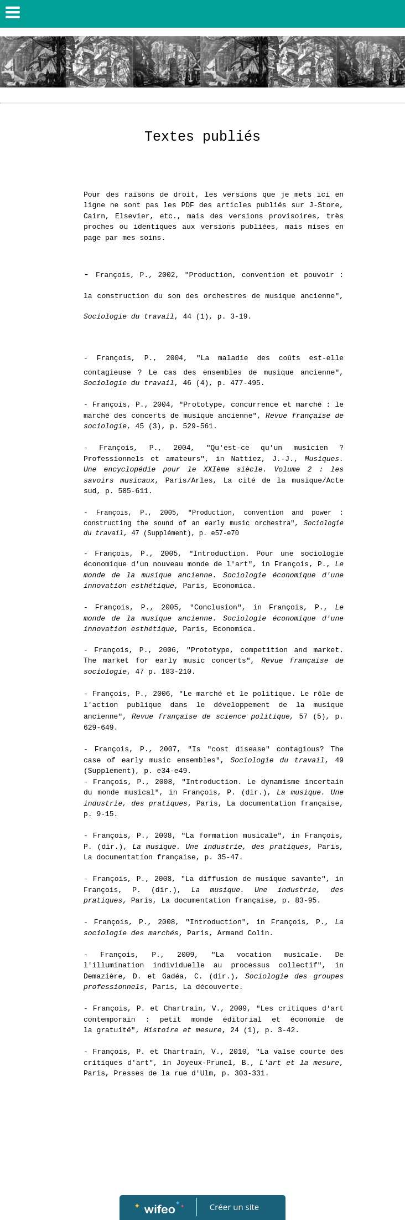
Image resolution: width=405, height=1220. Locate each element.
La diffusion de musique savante (253, 879)
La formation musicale (231, 836)
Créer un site (234, 1206)
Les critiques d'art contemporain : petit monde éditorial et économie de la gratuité (214, 1019)
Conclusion (215, 607)
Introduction (216, 922)
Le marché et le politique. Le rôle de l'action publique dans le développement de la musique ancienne (214, 705)
